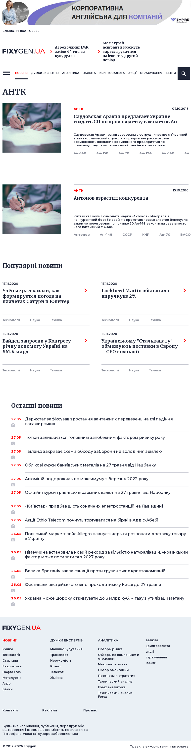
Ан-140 (168, 153)
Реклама (49, 710)
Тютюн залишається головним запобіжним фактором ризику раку (100, 439)
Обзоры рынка (110, 649)
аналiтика (108, 640)
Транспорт (59, 655)
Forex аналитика (112, 687)
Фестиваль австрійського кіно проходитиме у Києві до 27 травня (100, 586)
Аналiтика (70, 73)
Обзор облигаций (113, 670)
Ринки (7, 649)
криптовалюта (112, 73)
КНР (145, 234)
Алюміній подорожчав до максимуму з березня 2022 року (100, 480)
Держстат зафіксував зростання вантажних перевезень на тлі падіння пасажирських (100, 422)
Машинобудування (66, 649)
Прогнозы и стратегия (116, 676)
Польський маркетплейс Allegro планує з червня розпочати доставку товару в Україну (105, 536)
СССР (127, 234)
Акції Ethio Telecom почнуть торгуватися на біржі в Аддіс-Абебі (100, 522)
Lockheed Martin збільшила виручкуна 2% (143, 293)
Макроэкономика (112, 664)
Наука (35, 320)
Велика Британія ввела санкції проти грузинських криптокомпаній (100, 573)
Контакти (10, 710)
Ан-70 (123, 153)
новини (21, 73)
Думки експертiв (45, 73)
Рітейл (55, 666)
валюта (89, 73)
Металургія (11, 678)
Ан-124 (145, 153)
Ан (186, 153)
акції (132, 73)
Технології (11, 320)
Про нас (90, 710)
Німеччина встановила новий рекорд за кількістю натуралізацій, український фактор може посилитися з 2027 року (106, 555)
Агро (6, 683)
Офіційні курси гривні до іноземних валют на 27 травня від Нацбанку (100, 492)
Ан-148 (80, 153)
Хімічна (56, 678)
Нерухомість (60, 660)
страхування (151, 73)
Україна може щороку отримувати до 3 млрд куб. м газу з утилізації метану (104, 600)
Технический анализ (115, 681)
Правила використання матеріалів (159, 746)
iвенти (171, 73)
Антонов (82, 234)
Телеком (57, 672)
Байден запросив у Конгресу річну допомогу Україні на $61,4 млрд (44, 346)
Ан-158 (102, 153)
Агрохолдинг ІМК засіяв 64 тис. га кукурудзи (69, 51)
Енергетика (12, 666)
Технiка (56, 320)
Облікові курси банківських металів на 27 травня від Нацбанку (100, 465)
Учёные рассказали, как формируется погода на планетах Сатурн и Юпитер (44, 296)
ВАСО (185, 234)
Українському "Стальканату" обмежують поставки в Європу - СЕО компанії (143, 346)
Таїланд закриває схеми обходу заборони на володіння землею (100, 453)
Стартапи (10, 660)
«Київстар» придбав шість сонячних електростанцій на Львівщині (100, 508)
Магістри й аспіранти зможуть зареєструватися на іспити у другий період (119, 51)
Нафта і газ (11, 672)
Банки (7, 689)
